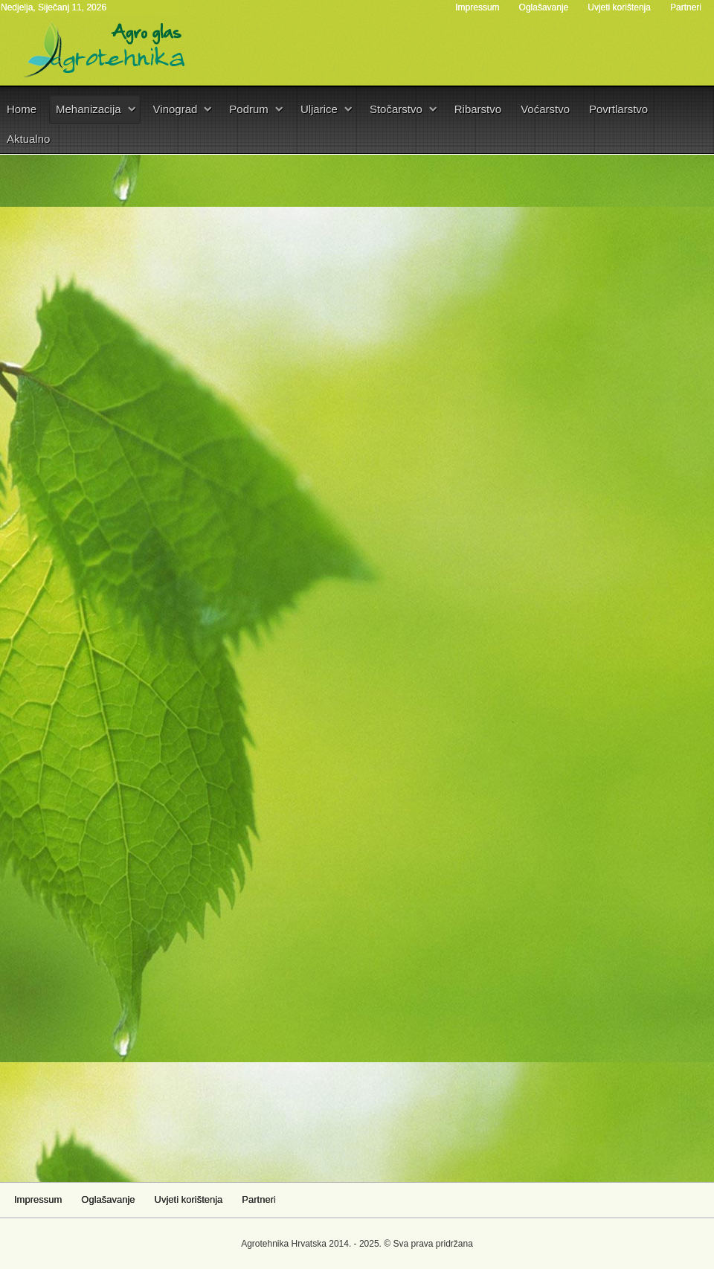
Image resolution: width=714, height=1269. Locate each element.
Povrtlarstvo (618, 109)
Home (21, 109)
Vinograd (175, 109)
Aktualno (28, 138)
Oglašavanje (544, 7)
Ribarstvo (477, 109)
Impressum (477, 7)
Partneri (685, 7)
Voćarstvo (545, 109)
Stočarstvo (396, 109)
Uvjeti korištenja (619, 7)
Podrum (248, 109)
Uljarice (319, 109)
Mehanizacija (88, 109)
